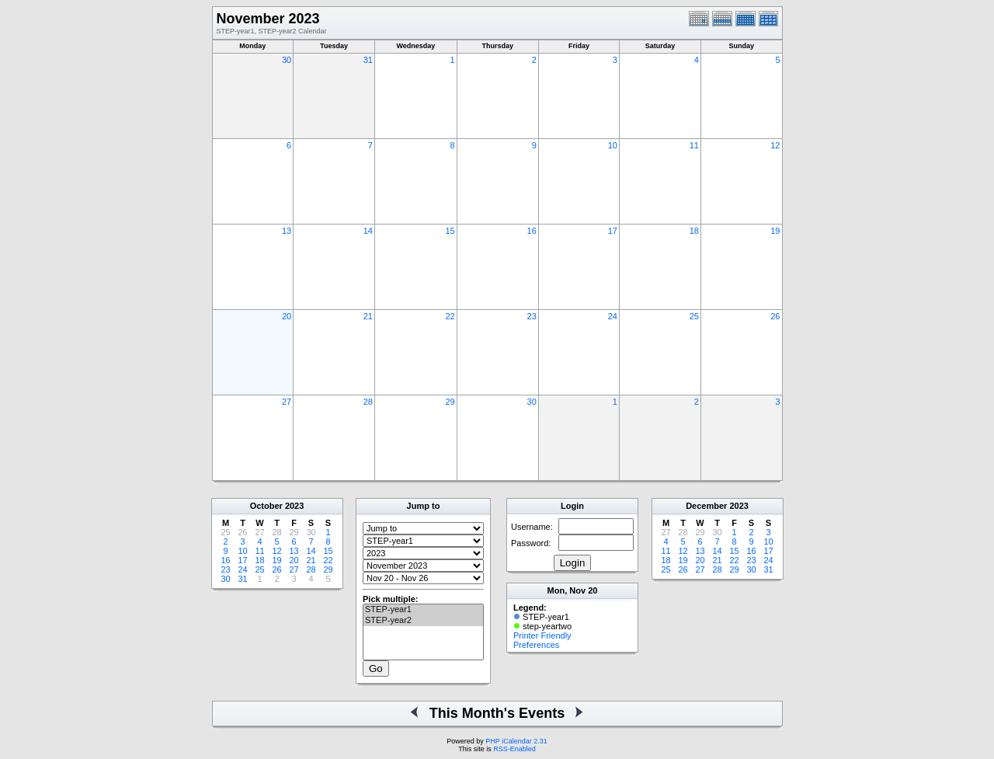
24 (612, 316)
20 (286, 316)
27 (286, 401)
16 (532, 230)
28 (368, 401)
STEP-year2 (423, 620)
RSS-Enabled (514, 749)
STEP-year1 (423, 609)
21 (368, 316)
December (706, 505)
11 (694, 145)
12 (775, 145)
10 (612, 145)
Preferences (536, 644)
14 (368, 230)
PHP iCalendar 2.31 (516, 741)
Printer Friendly (542, 635)
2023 (294, 505)
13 (286, 230)
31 (368, 59)
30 (286, 59)
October (266, 505)
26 (775, 316)
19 (775, 230)
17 (612, 230)
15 (449, 230)
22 (449, 316)
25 (694, 316)
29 (449, 401)
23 (532, 316)
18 (694, 230)
